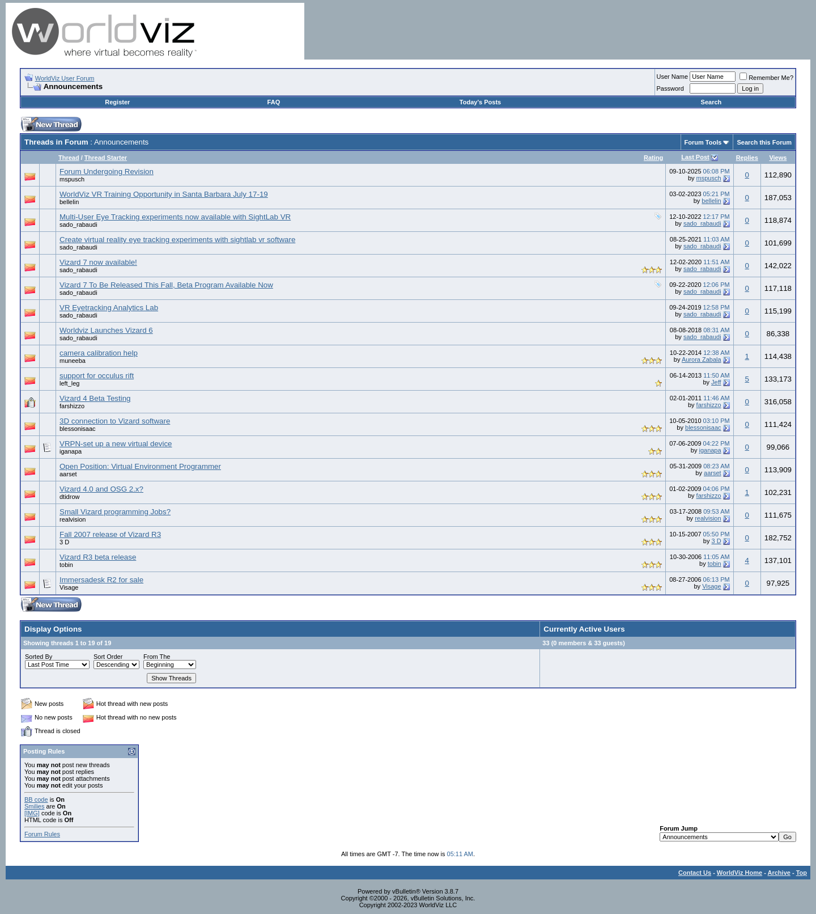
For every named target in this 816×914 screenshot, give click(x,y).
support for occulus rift (97, 375)
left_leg (69, 383)
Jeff (716, 382)
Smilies (34, 806)
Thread (68, 157)
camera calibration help (99, 353)
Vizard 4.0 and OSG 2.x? (101, 489)
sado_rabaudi (78, 224)
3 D (64, 542)
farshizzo (72, 406)
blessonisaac (78, 428)
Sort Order (108, 656)
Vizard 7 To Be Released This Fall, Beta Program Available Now (166, 285)
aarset (68, 474)
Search (711, 102)
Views (778, 157)
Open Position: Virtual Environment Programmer (140, 466)
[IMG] (32, 813)
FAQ (273, 102)
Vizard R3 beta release (98, 557)
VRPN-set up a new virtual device (116, 443)
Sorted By (38, 656)
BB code (36, 799)
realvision (73, 519)
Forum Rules (42, 834)
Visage (69, 587)
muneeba (73, 360)
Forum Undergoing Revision (107, 171)
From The (156, 656)
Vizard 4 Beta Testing (95, 398)
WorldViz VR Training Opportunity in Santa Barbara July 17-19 (164, 194)
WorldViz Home (739, 872)
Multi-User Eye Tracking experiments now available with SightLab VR (175, 217)
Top (801, 872)
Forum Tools (703, 142)
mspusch (72, 179)
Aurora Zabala (701, 359)
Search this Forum (764, 142)
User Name (672, 76)
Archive (779, 872)
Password (670, 88)
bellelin (69, 201)
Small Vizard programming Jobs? (115, 511)
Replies (747, 157)
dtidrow (69, 496)
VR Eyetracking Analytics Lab (109, 307)
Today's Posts (480, 102)
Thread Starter (105, 157)
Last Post (695, 157)
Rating (653, 157)
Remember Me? (766, 77)
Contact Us (694, 872)
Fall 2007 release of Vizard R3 (110, 534)
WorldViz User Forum (65, 78)
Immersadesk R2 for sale (101, 580)
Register (117, 102)
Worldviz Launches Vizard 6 (106, 330)
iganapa (71, 451)
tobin (66, 564)
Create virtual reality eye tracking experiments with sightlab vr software (177, 239)
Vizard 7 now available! (98, 262)
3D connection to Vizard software (115, 421)
